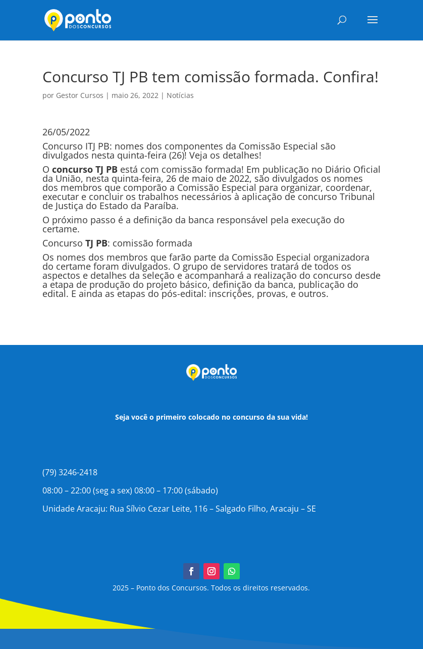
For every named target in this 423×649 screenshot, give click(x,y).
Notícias (180, 95)
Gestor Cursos (79, 95)
